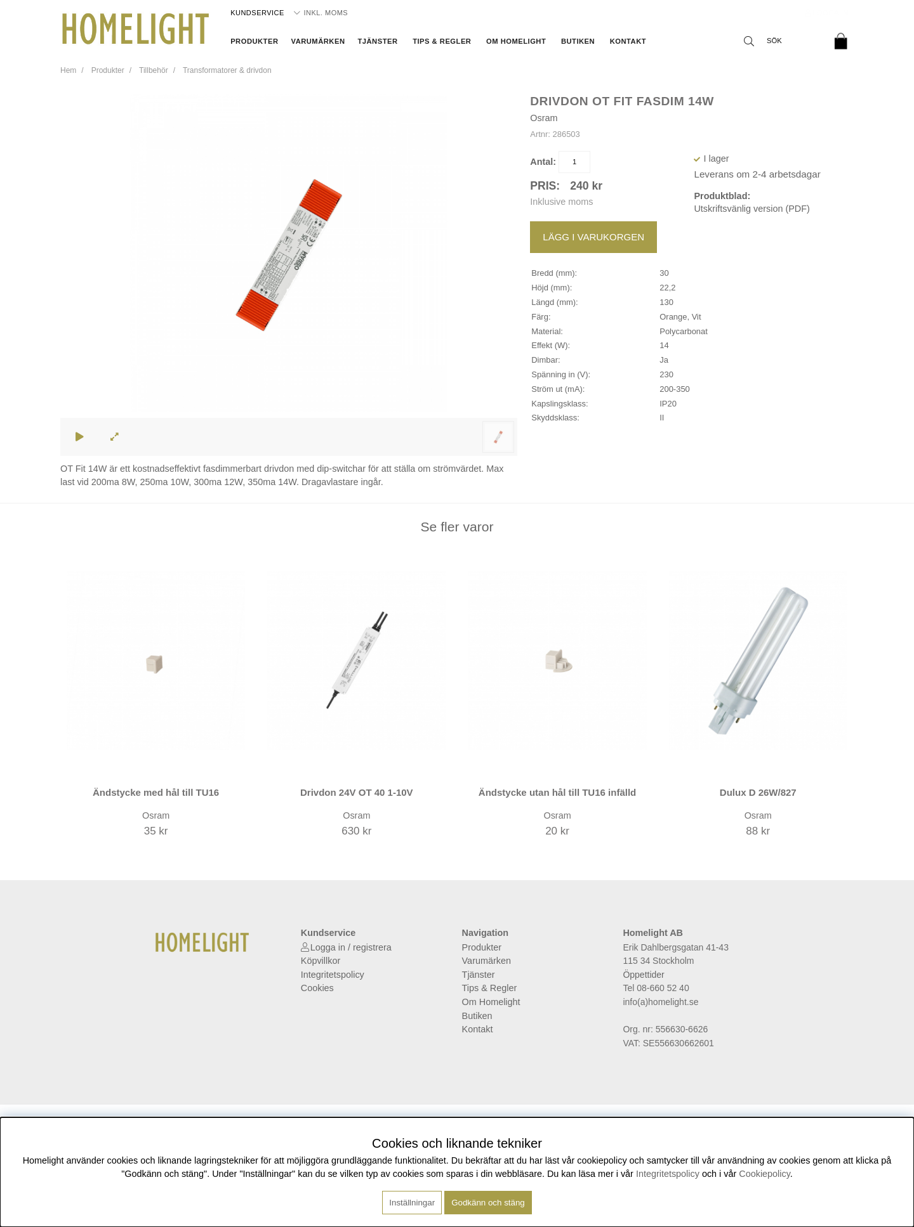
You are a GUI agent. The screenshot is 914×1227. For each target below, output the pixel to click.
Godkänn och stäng (488, 1202)
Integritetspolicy (332, 975)
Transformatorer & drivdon (227, 70)
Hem (68, 70)
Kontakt (628, 41)
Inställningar (412, 1202)
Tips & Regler (442, 41)
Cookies (317, 988)
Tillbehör (153, 70)
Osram (543, 118)
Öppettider (643, 975)
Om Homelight (516, 41)
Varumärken (318, 41)
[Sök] (780, 41)
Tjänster (377, 41)
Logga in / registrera (351, 947)
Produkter (254, 41)
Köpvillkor (320, 961)
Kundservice (257, 12)
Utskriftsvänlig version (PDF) (751, 209)
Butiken (578, 41)
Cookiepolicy (764, 1174)
